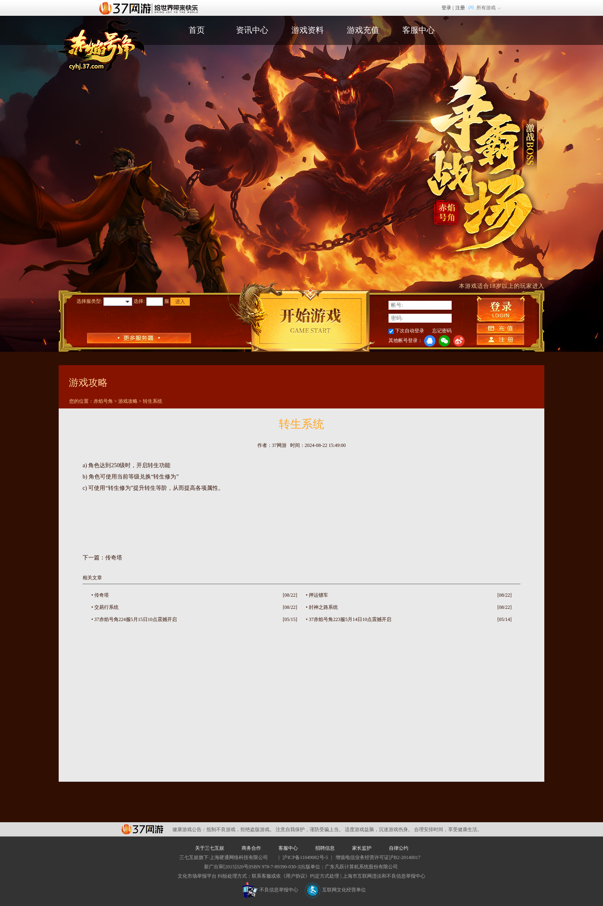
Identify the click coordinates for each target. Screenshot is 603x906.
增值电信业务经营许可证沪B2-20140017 (377, 857)
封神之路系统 (323, 607)
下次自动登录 (409, 331)
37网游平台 (142, 829)
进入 (180, 301)
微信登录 (444, 341)
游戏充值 (363, 30)
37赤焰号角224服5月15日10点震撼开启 (135, 619)
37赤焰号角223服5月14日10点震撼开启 (350, 619)
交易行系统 (106, 607)
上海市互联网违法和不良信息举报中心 (384, 876)
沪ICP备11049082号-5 (305, 857)
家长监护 (362, 848)
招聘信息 (325, 848)
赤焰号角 (103, 401)
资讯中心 (252, 30)
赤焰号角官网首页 (101, 44)
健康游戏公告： (189, 829)
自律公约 (398, 848)
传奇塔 (113, 558)
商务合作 (251, 848)
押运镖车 (318, 595)
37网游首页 (150, 7)
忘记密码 (442, 331)
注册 (460, 8)
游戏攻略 (128, 401)
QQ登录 (429, 341)
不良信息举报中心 (270, 890)
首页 (197, 30)
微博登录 (459, 341)
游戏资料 (307, 30)
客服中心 (418, 30)
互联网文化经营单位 (335, 890)
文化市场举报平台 (197, 876)
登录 (446, 8)
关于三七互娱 (209, 848)
